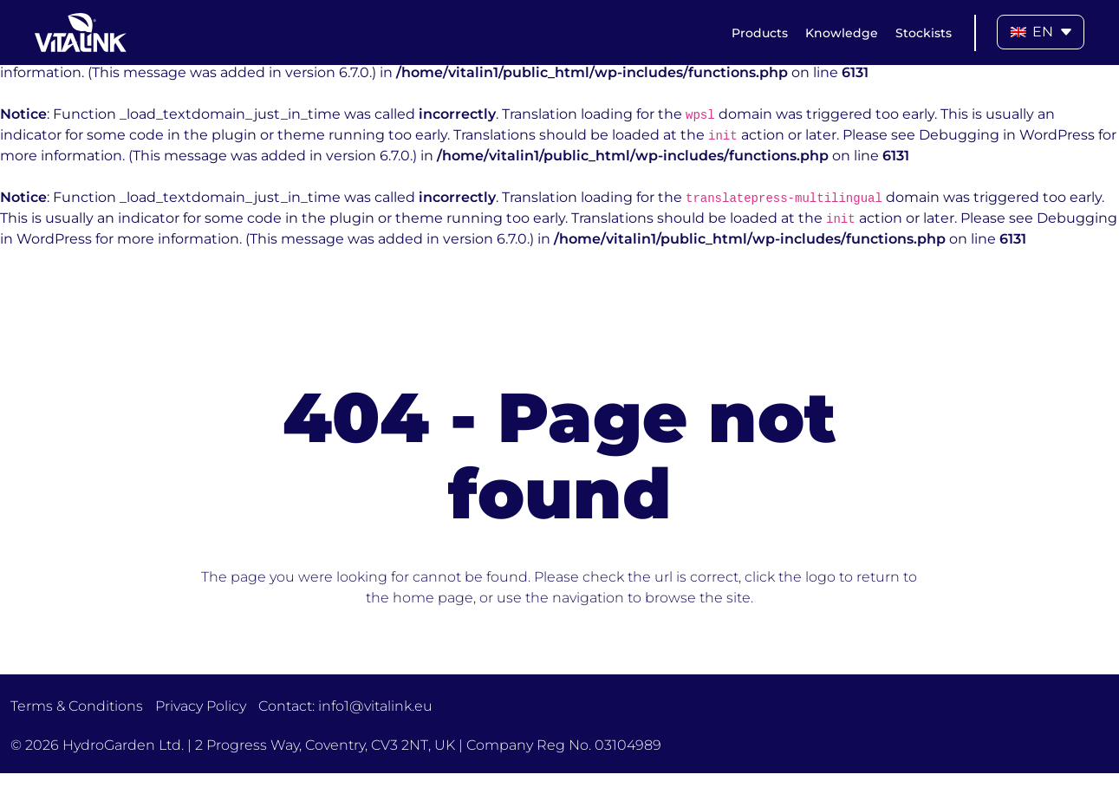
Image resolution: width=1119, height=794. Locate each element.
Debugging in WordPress (1007, 135)
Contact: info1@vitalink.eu (345, 706)
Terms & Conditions (76, 706)
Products (760, 33)
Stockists (923, 33)
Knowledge (841, 33)
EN (1032, 31)
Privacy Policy (200, 706)
